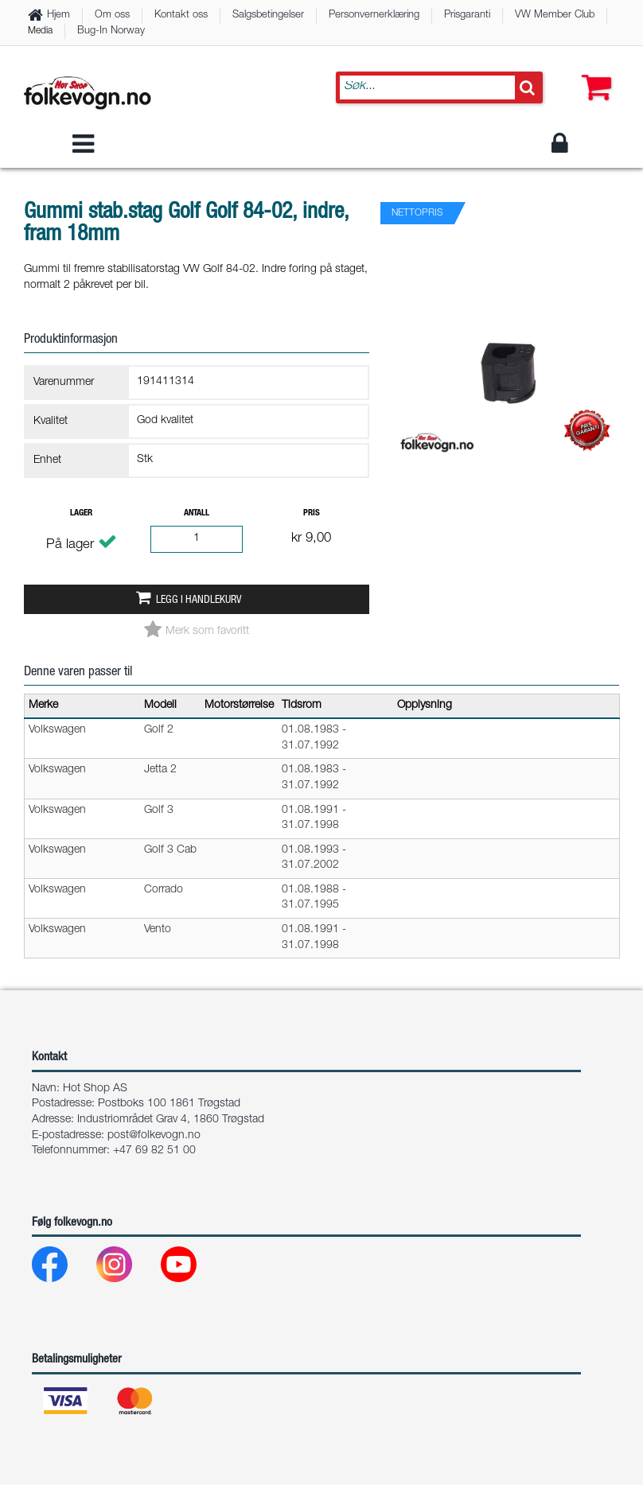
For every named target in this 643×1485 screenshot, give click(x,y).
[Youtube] (191, 1268)
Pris (311, 513)
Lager (81, 513)
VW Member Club (554, 15)
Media (40, 31)
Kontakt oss (181, 15)
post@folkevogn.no (154, 1135)
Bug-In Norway (111, 31)
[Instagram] (127, 1268)
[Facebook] (62, 1268)
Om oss (112, 15)
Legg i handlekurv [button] (198, 600)
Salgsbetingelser (268, 15)
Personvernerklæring (374, 15)
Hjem (58, 15)
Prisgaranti (467, 15)
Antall (196, 513)
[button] (593, 72)
